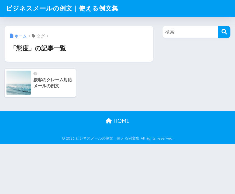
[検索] (224, 32)
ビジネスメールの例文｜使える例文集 (62, 8)
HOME (118, 120)
